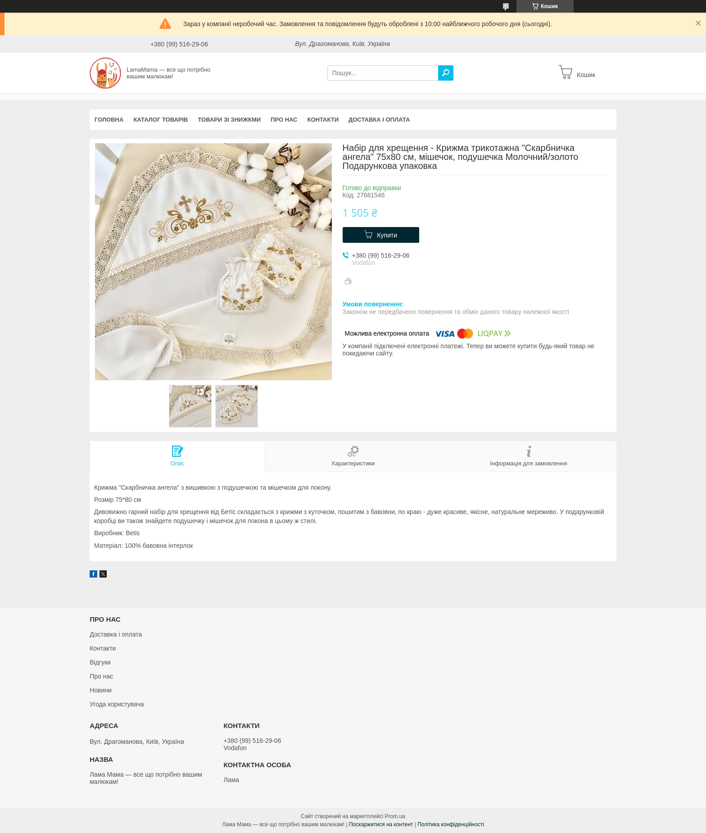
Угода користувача (117, 704)
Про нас (284, 119)
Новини (101, 690)
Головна (109, 119)
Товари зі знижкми (229, 119)
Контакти (323, 119)
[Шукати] (445, 73)
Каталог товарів (160, 119)
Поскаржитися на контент (381, 824)
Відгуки (100, 662)
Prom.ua (395, 816)
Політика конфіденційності (450, 824)
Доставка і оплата (379, 119)
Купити (387, 235)
